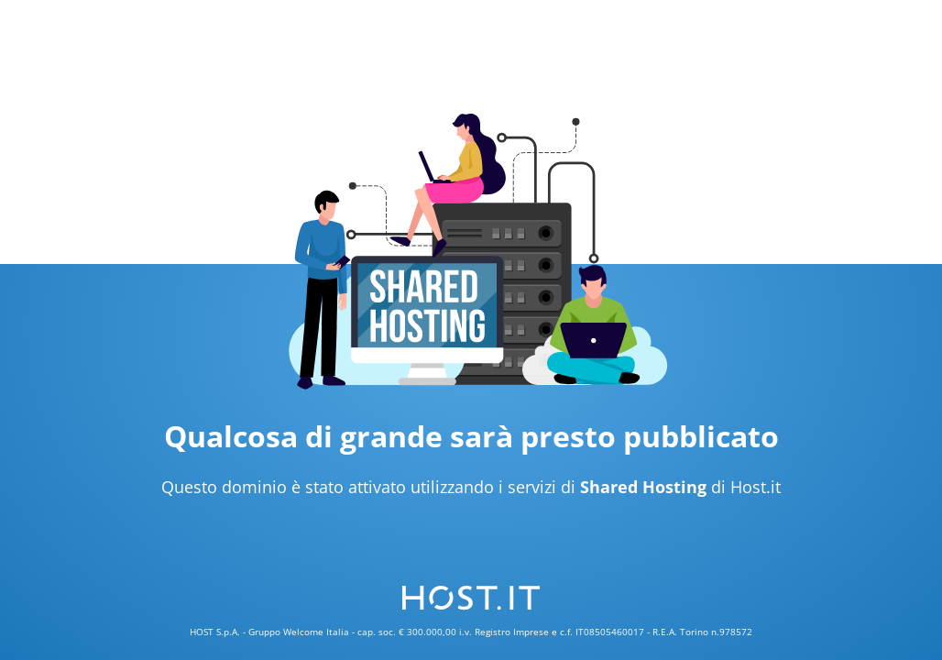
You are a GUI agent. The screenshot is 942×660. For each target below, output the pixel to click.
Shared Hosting (643, 487)
